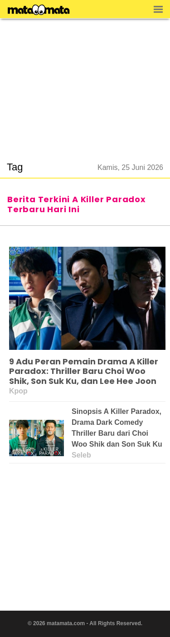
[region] (85, 84)
